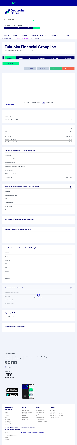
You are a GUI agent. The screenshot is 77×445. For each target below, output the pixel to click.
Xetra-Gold (8, 439)
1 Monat (33, 102)
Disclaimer (17, 357)
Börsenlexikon (40, 418)
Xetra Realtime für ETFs (56, 416)
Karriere (7, 432)
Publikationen (40, 419)
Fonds (44, 35)
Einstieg (36, 38)
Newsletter (8, 25)
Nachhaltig (8, 38)
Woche (28, 102)
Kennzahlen (41, 58)
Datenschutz (18, 358)
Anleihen (25, 35)
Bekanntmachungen (28, 412)
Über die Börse (40, 412)
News (18, 38)
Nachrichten (25, 410)
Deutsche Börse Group (11, 436)
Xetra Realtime (10, 27)
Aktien (15, 35)
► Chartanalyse (10, 104)
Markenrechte (29, 357)
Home (6, 35)
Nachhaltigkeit (68, 58)
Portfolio (28, 27)
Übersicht (10, 58)
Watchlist (20, 27)
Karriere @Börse (54, 418)
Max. (52, 102)
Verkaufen (68, 69)
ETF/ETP (35, 35)
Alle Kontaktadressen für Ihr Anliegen (32, 432)
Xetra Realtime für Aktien (57, 414)
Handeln (38, 416)
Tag (24, 102)
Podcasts (25, 418)
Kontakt (14, 25)
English (20, 25)
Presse (7, 434)
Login (35, 27)
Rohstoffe (54, 35)
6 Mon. (39, 102)
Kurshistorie (54, 58)
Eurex (6, 438)
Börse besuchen (40, 410)
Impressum (8, 358)
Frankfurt (11, 63)
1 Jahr (43, 102)
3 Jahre (48, 102)
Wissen (26, 38)
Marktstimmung (26, 414)
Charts (21, 58)
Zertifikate (65, 35)
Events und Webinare (42, 421)
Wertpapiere (39, 414)
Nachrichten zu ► (20, 219)
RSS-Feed (25, 416)
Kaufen (55, 69)
